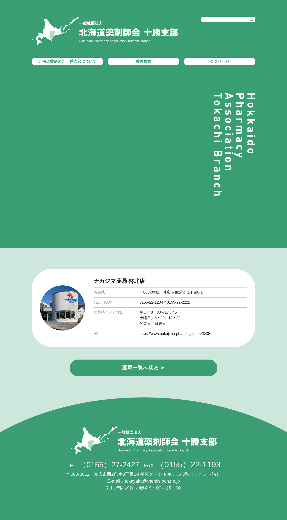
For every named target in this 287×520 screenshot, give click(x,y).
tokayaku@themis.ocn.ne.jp (152, 481)
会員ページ (219, 61)
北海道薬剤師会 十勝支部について (67, 61)
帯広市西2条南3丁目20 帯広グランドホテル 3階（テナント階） (143, 474)
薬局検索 (143, 61)
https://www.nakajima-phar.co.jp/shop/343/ (175, 334)
